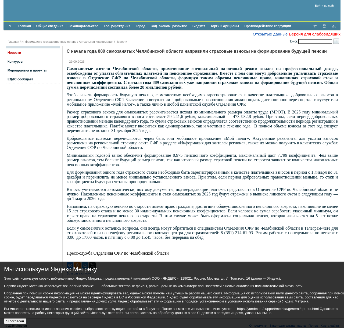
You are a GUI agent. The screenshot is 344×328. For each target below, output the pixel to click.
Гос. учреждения (117, 26)
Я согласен (15, 321)
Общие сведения (49, 26)
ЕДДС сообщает (20, 79)
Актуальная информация (96, 41)
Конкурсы (15, 61)
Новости (121, 41)
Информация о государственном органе (49, 41)
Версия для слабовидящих (315, 34)
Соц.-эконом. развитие (169, 26)
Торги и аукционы (224, 26)
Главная (24, 26)
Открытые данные (270, 34)
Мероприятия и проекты (27, 70)
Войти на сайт (324, 5)
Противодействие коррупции (268, 26)
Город (140, 26)
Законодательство (84, 26)
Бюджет (198, 26)
